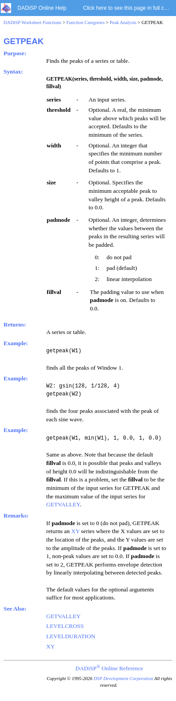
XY (75, 531)
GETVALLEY (63, 504)
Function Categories (85, 22)
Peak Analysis (123, 22)
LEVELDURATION (70, 636)
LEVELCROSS (65, 626)
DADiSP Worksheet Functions (32, 22)
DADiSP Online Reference (109, 668)
